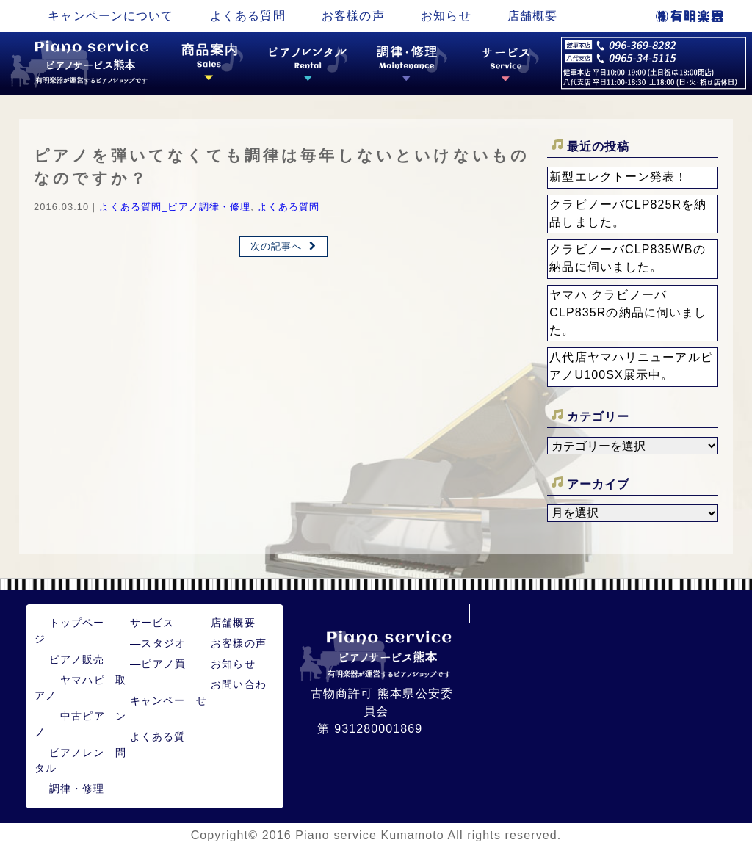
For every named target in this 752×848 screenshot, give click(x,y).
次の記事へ (276, 246)
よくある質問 (248, 16)
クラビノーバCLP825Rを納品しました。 (627, 213)
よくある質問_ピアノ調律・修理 (174, 206)
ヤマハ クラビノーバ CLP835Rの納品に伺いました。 (627, 312)
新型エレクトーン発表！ (618, 176)
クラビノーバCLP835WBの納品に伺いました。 (627, 258)
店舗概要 (532, 16)
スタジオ (158, 643)
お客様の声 (353, 16)
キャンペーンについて (110, 16)
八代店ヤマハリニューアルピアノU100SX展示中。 (631, 366)
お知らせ (446, 16)
